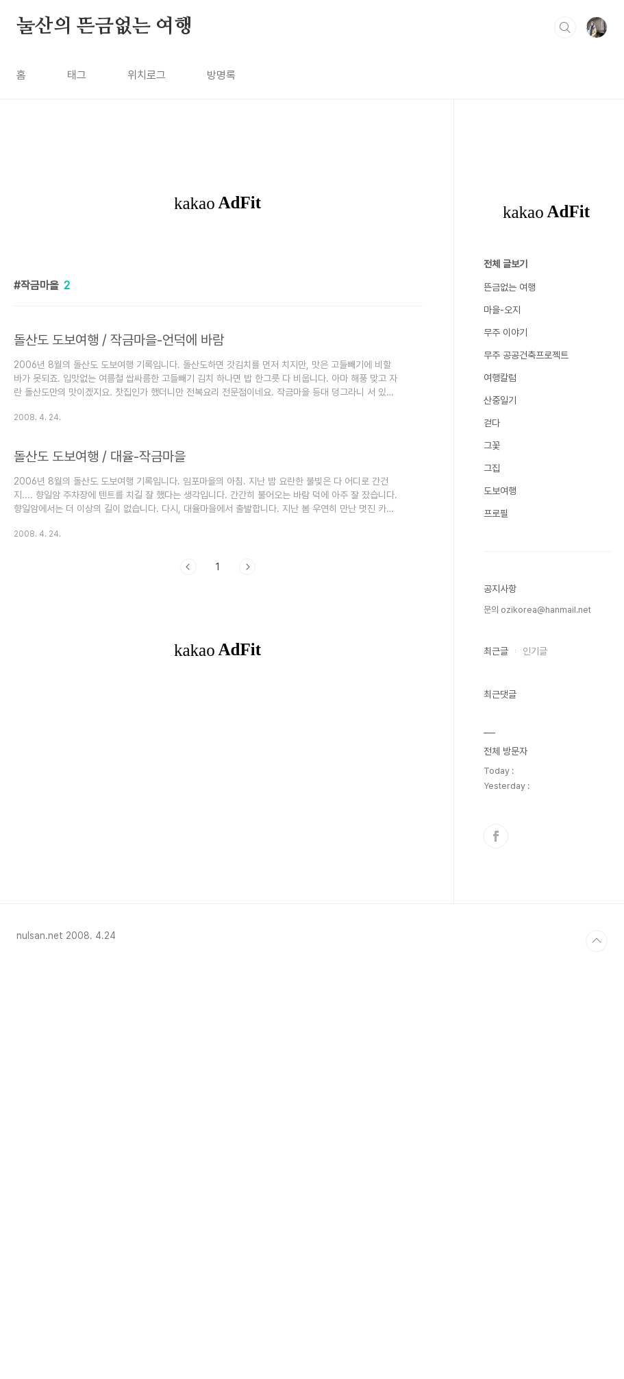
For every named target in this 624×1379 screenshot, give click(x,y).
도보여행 (500, 901)
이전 (188, 758)
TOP (597, 1352)
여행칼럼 (500, 788)
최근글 (496, 1062)
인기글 (535, 1062)
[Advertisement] (218, 351)
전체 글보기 (505, 675)
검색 (565, 27)
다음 (247, 758)
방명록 (221, 75)
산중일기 (500, 811)
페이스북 (496, 1247)
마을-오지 (502, 721)
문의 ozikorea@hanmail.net (537, 1021)
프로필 (496, 924)
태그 (76, 75)
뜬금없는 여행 (510, 698)
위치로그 (146, 75)
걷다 (492, 834)
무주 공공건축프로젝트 (526, 766)
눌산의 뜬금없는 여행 (104, 26)
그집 (492, 879)
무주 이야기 (505, 743)
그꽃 (492, 856)
